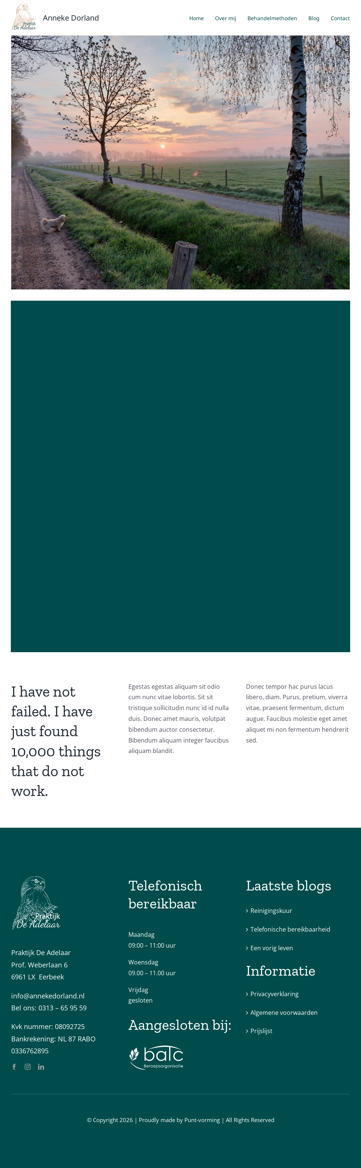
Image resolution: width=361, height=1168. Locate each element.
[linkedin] (41, 1067)
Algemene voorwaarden (284, 1013)
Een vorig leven (271, 948)
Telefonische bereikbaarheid (290, 929)
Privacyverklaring (274, 994)
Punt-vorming (202, 1120)
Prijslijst (261, 1031)
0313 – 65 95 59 (62, 1007)
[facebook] (14, 1067)
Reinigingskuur (271, 911)
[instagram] (28, 1067)
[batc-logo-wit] (156, 1048)
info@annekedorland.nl (48, 995)
